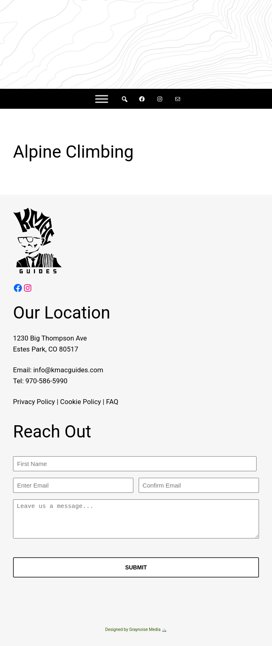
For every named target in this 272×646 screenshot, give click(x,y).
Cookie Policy (80, 402)
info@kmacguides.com (68, 370)
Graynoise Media (145, 629)
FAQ (112, 402)
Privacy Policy (34, 402)
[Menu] (101, 99)
